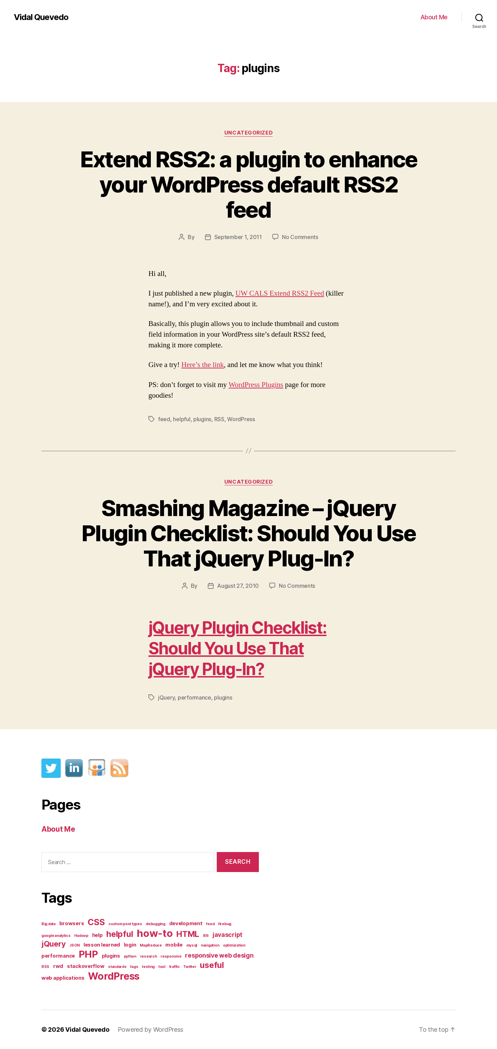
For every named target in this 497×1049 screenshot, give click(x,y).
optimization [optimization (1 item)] (234, 945)
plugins (202, 419)
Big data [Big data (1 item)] (48, 924)
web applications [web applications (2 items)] (63, 978)
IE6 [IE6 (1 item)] (206, 935)
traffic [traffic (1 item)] (174, 966)
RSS (219, 419)
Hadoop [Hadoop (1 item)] (81, 935)
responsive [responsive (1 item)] (170, 956)
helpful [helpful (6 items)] (119, 934)
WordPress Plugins (255, 384)
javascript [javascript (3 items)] (227, 934)
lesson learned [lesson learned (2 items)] (102, 945)
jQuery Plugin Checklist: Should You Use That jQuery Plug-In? (237, 648)
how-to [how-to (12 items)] (155, 933)
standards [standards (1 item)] (117, 966)
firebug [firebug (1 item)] (224, 924)
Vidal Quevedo (41, 17)
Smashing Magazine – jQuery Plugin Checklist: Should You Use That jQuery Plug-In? (248, 533)
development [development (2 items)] (186, 923)
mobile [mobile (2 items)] (173, 945)
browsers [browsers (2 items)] (71, 923)
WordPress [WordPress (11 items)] (113, 976)
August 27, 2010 (238, 585)
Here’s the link (202, 364)
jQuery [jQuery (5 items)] (53, 943)
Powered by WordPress (151, 1029)
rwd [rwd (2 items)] (58, 966)
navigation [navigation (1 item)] (210, 945)
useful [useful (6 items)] (212, 965)
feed (164, 419)
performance (194, 697)
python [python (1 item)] (130, 956)
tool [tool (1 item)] (161, 966)
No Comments (300, 237)
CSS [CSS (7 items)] (96, 922)
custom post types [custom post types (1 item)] (125, 924)
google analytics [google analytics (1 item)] (56, 935)
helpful (181, 419)
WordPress (241, 419)
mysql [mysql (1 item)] (191, 945)
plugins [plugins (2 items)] (111, 956)
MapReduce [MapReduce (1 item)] (151, 945)
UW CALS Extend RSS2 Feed (279, 293)
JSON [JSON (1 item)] (74, 945)
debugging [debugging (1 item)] (155, 924)
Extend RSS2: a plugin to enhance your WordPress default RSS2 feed (248, 184)
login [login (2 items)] (130, 945)
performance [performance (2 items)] (58, 956)
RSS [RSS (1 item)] (45, 966)
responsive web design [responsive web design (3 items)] (219, 955)
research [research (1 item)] (148, 956)
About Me (434, 17)
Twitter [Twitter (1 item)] (189, 966)
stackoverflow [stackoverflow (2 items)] (86, 966)
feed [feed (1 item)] (210, 924)
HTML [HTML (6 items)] (187, 934)
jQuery (166, 697)
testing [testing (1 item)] (148, 966)
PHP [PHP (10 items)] (88, 954)
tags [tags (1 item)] (134, 966)
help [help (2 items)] (97, 935)
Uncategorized (248, 133)
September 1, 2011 (238, 237)
